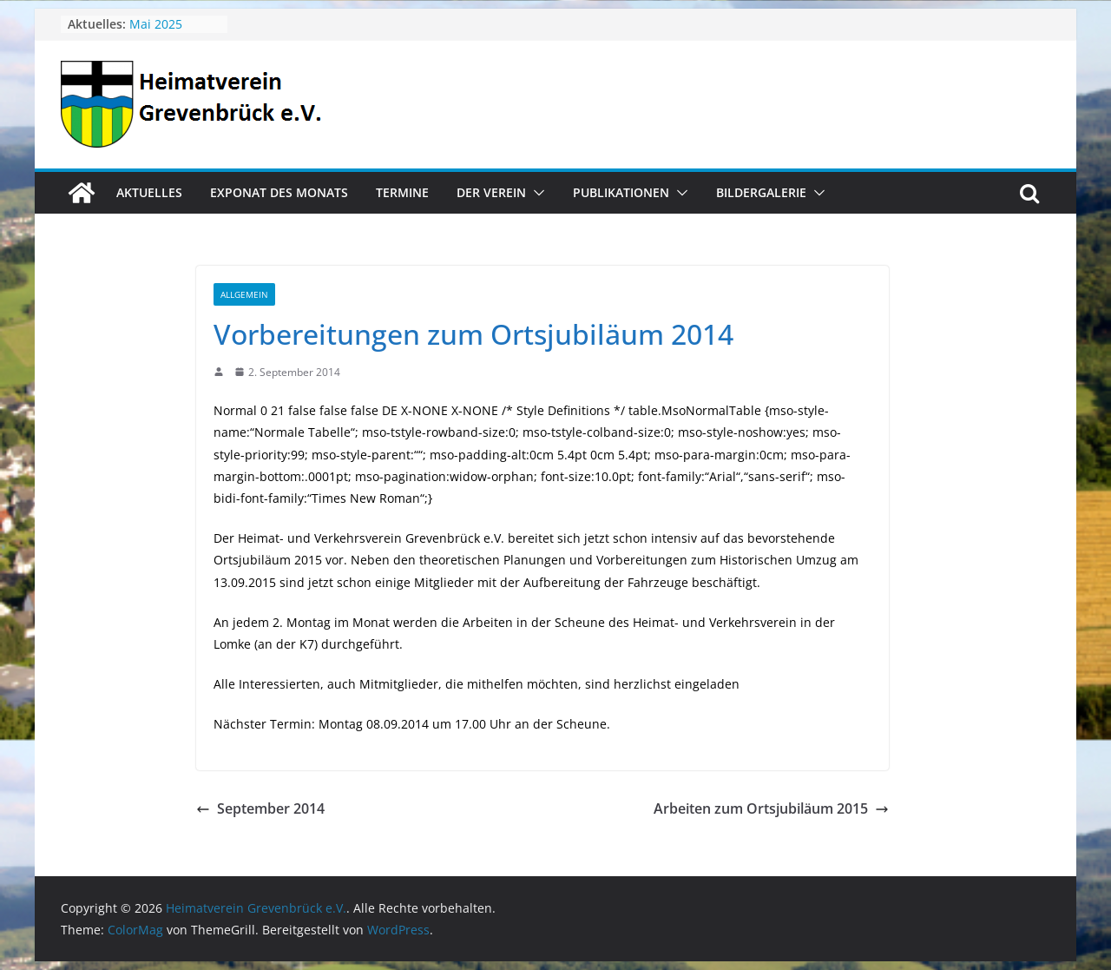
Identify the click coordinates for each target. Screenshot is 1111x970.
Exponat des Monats (279, 192)
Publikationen (621, 192)
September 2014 (260, 808)
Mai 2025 (155, 24)
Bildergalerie (761, 192)
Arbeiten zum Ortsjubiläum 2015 (771, 808)
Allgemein (244, 294)
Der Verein (491, 192)
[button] (535, 193)
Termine (402, 192)
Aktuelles (149, 192)
